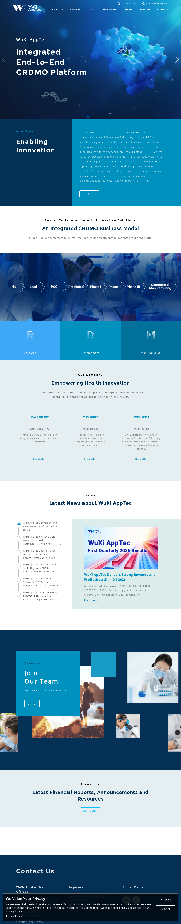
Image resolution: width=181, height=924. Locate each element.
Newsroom (110, 9)
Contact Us (129, 4)
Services (75, 9)
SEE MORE (89, 194)
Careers (127, 9)
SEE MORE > (39, 458)
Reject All (165, 908)
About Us (57, 9)
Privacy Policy (14, 916)
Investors (145, 9)
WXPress (162, 9)
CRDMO (92, 9)
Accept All (165, 899)
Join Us (32, 703)
